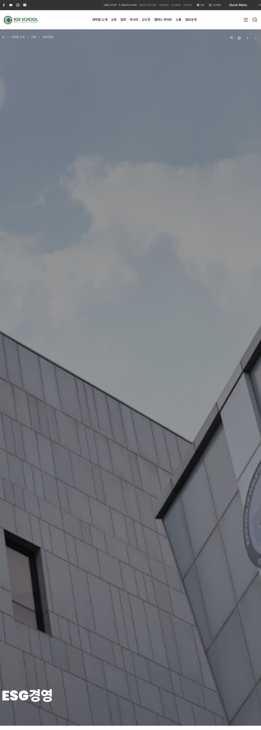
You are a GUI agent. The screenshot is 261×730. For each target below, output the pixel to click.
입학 (123, 20)
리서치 (134, 20)
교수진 (146, 20)
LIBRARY (155, 5)
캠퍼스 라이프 (163, 20)
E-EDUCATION (112, 5)
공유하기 (231, 38)
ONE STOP (91, 5)
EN (201, 5)
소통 (178, 20)
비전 (33, 37)
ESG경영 (48, 37)
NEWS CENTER (136, 5)
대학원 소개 (99, 20)
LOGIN (216, 5)
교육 (114, 20)
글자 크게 (247, 38)
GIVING (185, 5)
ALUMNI (171, 5)
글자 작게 (255, 38)
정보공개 (191, 20)
